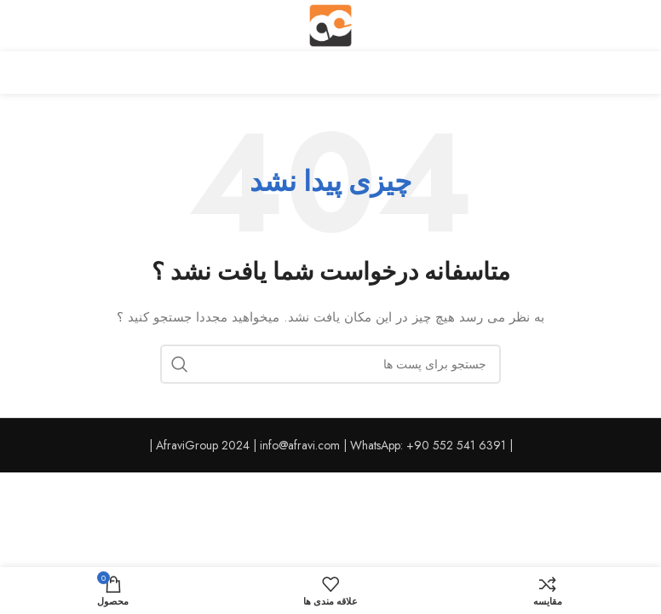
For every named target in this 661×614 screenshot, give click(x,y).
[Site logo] (330, 23)
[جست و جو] (330, 364)
